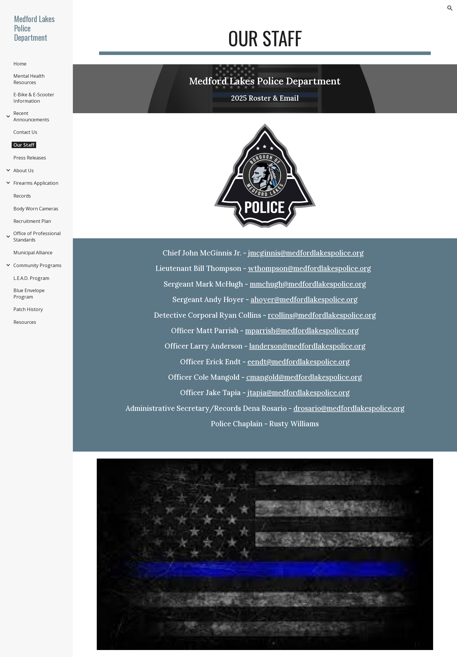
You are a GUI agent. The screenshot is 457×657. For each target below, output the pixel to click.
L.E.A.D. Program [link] (31, 278)
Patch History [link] (28, 309)
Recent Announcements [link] (31, 116)
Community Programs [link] (37, 265)
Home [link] (20, 64)
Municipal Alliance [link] (32, 252)
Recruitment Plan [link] (32, 221)
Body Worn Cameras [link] (35, 208)
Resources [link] (24, 322)
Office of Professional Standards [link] (37, 236)
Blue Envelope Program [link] (29, 293)
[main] (265, 40)
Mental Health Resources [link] (29, 79)
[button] (450, 8)
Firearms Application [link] (35, 183)
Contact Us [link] (25, 132)
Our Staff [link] (23, 145)
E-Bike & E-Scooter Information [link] (33, 97)
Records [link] (22, 196)
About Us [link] (23, 170)
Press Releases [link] (29, 158)
